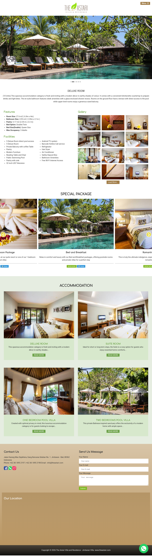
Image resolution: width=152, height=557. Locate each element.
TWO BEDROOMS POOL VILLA (113, 420)
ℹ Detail (5, 266)
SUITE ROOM (113, 344)
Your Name (83, 457)
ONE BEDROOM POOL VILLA (39, 420)
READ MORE (39, 355)
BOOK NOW (71, 266)
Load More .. (113, 182)
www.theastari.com (102, 552)
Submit (83, 490)
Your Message (85, 473)
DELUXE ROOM (39, 344)
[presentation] (3, 234)
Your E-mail (83, 465)
